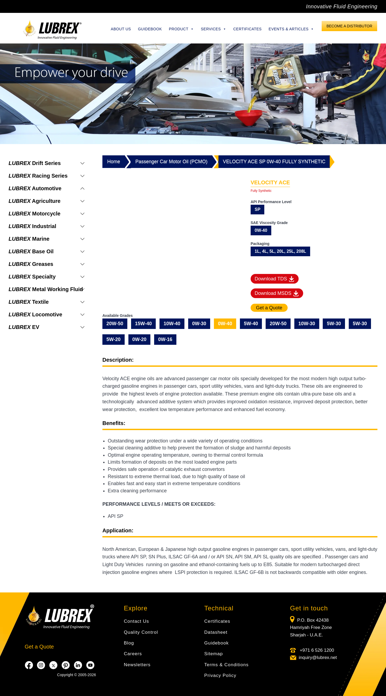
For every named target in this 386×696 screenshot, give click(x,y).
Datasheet (216, 632)
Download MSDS (277, 293)
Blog (129, 643)
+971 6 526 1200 (316, 650)
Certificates (247, 29)
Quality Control (141, 632)
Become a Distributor (349, 26)
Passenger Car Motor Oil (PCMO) (171, 161)
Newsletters (137, 664)
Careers (133, 653)
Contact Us (136, 621)
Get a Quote (39, 647)
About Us (121, 29)
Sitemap (213, 653)
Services (213, 29)
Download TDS (275, 279)
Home (113, 161)
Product (181, 29)
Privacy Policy (220, 675)
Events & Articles (291, 29)
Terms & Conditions (226, 664)
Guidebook (150, 29)
